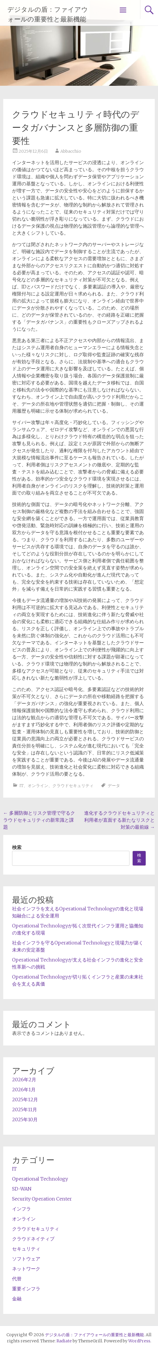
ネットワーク (26, 1269)
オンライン (38, 785)
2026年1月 (24, 1089)
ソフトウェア (26, 1259)
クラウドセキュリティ (73, 785)
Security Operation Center (42, 1199)
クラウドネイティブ (33, 1239)
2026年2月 (24, 1079)
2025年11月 (24, 1109)
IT (21, 785)
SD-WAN (21, 1189)
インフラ (21, 1209)
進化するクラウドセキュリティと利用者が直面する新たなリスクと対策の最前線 (119, 820)
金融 (16, 1299)
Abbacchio (70, 151)
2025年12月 (25, 1099)
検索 (16, 847)
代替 (16, 1279)
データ (114, 785)
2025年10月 (25, 1119)
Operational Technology (40, 1179)
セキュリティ (26, 1249)
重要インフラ (26, 1289)
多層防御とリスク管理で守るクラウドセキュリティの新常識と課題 (39, 820)
